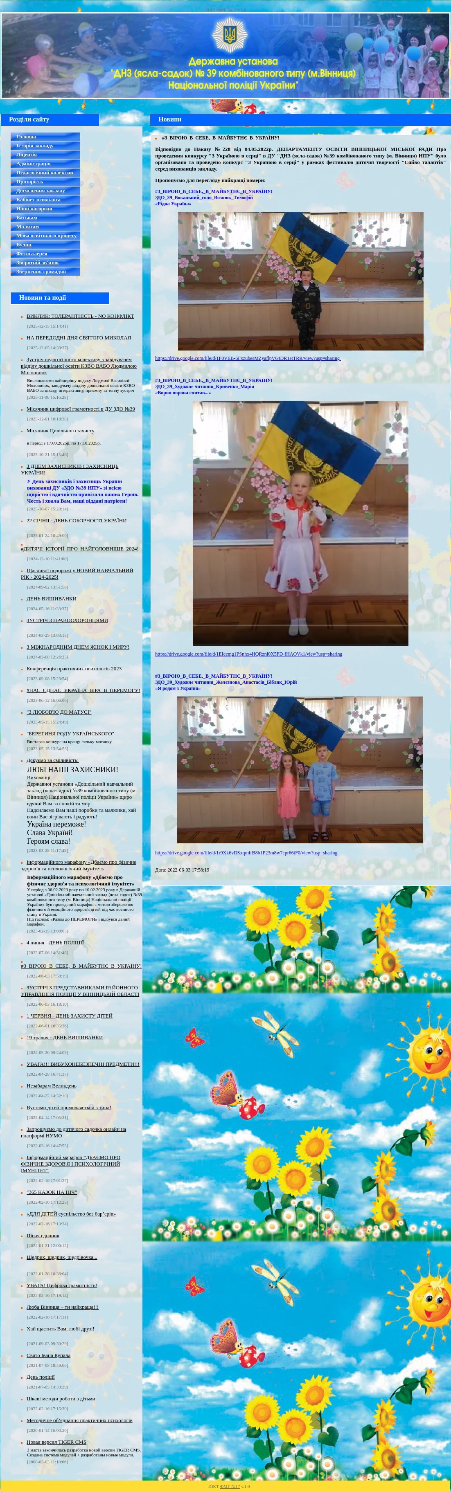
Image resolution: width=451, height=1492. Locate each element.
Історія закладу (35, 145)
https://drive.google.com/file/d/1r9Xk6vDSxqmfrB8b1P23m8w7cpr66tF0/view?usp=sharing (246, 853)
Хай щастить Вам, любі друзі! (61, 1329)
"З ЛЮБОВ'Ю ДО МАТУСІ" (59, 712)
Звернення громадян (41, 271)
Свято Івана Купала (48, 1355)
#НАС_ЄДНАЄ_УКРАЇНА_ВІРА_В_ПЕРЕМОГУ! (83, 690)
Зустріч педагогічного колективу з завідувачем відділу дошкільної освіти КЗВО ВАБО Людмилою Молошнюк (79, 365)
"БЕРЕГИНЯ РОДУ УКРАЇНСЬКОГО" (70, 733)
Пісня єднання (43, 1235)
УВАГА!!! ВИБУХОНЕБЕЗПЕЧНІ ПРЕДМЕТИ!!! (83, 1064)
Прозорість (29, 181)
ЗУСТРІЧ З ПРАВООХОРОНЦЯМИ (67, 620)
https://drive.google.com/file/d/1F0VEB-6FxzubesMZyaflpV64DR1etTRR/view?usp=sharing (248, 358)
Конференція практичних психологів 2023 (74, 668)
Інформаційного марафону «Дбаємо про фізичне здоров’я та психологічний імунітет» (78, 865)
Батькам (26, 217)
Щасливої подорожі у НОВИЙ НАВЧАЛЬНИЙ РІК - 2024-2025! (77, 573)
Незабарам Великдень (52, 1086)
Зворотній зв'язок (37, 262)
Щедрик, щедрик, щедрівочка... (62, 1257)
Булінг (24, 244)
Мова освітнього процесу (46, 235)
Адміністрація (33, 163)
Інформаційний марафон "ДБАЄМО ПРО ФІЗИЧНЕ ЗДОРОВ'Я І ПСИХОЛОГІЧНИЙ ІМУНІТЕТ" (70, 1163)
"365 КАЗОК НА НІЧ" (52, 1192)
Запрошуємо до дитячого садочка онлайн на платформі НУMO (73, 1132)
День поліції (41, 1377)
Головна (26, 136)
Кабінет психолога (38, 199)
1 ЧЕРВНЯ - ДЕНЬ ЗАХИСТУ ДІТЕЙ (70, 1016)
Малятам (27, 226)
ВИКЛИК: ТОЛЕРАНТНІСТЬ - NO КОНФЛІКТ (80, 316)
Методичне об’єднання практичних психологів (80, 1420)
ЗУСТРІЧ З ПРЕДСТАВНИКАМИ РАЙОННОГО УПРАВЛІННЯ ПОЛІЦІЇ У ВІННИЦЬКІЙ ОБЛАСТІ (80, 990)
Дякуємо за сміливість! (53, 760)
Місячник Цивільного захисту (61, 430)
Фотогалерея (31, 253)
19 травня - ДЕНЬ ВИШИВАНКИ (65, 1037)
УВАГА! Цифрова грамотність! (62, 1285)
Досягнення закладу (40, 190)
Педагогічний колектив (44, 172)
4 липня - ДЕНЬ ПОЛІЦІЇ (55, 942)
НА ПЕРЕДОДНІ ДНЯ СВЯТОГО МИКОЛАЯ (79, 338)
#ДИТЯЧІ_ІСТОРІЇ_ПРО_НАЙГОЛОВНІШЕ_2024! (80, 549)
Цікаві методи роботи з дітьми (61, 1398)
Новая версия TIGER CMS (56, 1442)
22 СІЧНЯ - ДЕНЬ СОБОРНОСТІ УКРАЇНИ (77, 520)
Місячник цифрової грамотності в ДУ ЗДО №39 (81, 409)
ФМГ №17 (226, 9)
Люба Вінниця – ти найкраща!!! (63, 1307)
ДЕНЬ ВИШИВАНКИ (52, 598)
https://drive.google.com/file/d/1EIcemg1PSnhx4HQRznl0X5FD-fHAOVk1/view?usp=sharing (248, 654)
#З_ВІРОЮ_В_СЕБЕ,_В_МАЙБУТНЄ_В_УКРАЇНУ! (81, 966)
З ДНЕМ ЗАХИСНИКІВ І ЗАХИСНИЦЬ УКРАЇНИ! (69, 469)
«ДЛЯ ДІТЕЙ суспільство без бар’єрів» (71, 1214)
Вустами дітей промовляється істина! (69, 1107)
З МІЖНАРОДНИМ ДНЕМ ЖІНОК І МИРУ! (78, 647)
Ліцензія (26, 154)
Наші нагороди (34, 208)
